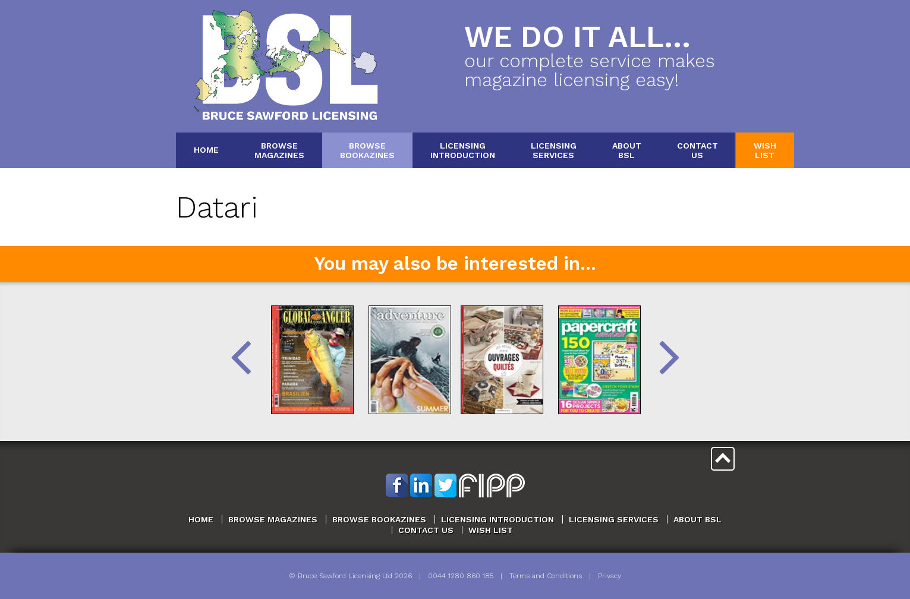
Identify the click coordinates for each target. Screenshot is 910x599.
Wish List (490, 530)
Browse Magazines (272, 519)
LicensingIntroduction (462, 150)
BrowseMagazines (279, 150)
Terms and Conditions (545, 576)
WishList (765, 150)
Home (206, 150)
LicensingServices (554, 150)
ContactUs (697, 150)
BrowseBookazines (367, 150)
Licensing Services (614, 519)
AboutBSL (626, 150)
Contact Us (426, 530)
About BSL (697, 519)
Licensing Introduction (497, 519)
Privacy (609, 576)
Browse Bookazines (379, 519)
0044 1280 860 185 (460, 576)
